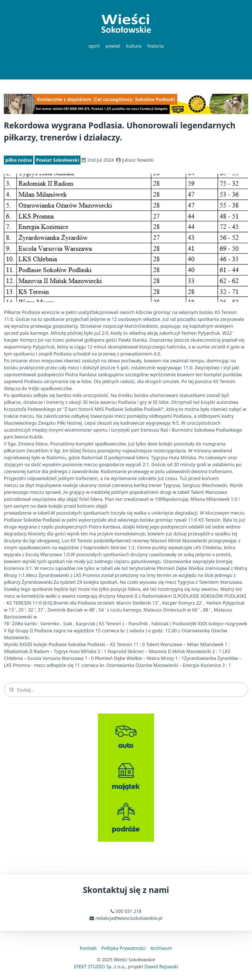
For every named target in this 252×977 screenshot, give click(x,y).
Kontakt (88, 948)
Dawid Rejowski (161, 966)
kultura (134, 46)
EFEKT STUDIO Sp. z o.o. (99, 966)
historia (155, 46)
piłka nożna (18, 160)
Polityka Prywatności (123, 948)
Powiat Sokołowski (57, 160)
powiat (113, 46)
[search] (126, 690)
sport (94, 46)
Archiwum (161, 948)
